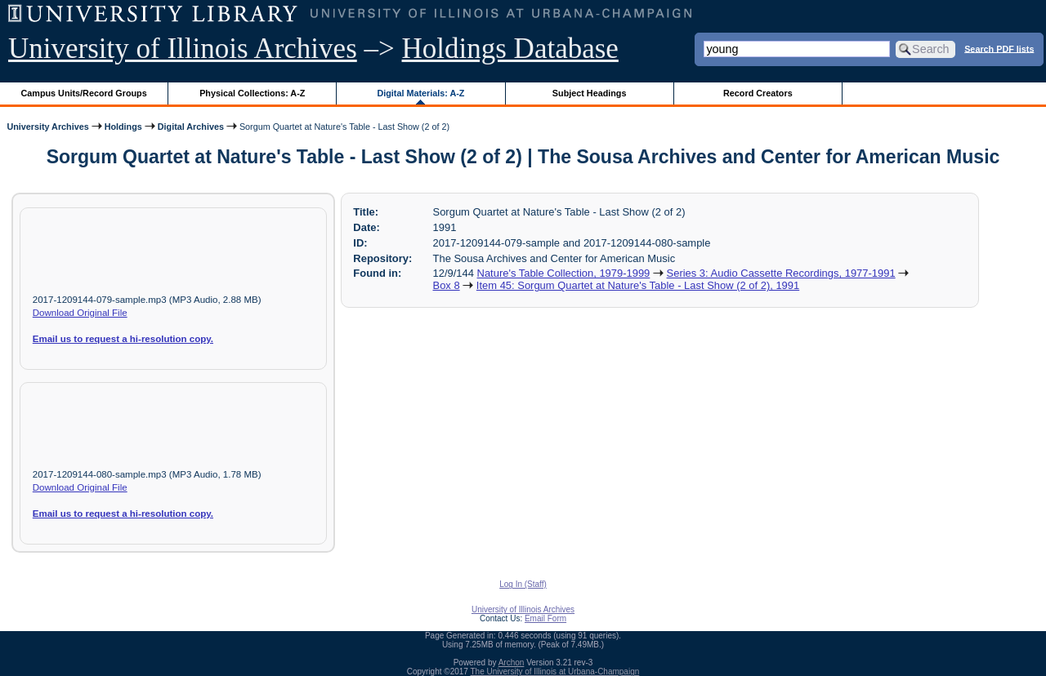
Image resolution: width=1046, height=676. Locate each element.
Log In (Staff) (523, 584)
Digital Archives (191, 126)
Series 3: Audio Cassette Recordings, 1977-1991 (781, 273)
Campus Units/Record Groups (84, 93)
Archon (511, 662)
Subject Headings (589, 93)
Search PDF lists (999, 48)
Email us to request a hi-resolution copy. (123, 339)
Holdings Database (510, 48)
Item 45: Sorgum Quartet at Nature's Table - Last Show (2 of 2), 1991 (637, 285)
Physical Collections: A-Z (252, 93)
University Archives (47, 126)
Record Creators (758, 93)
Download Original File (80, 313)
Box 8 (446, 285)
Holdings (123, 126)
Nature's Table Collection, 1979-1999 (563, 273)
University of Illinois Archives (182, 48)
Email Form (545, 618)
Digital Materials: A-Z (420, 93)
